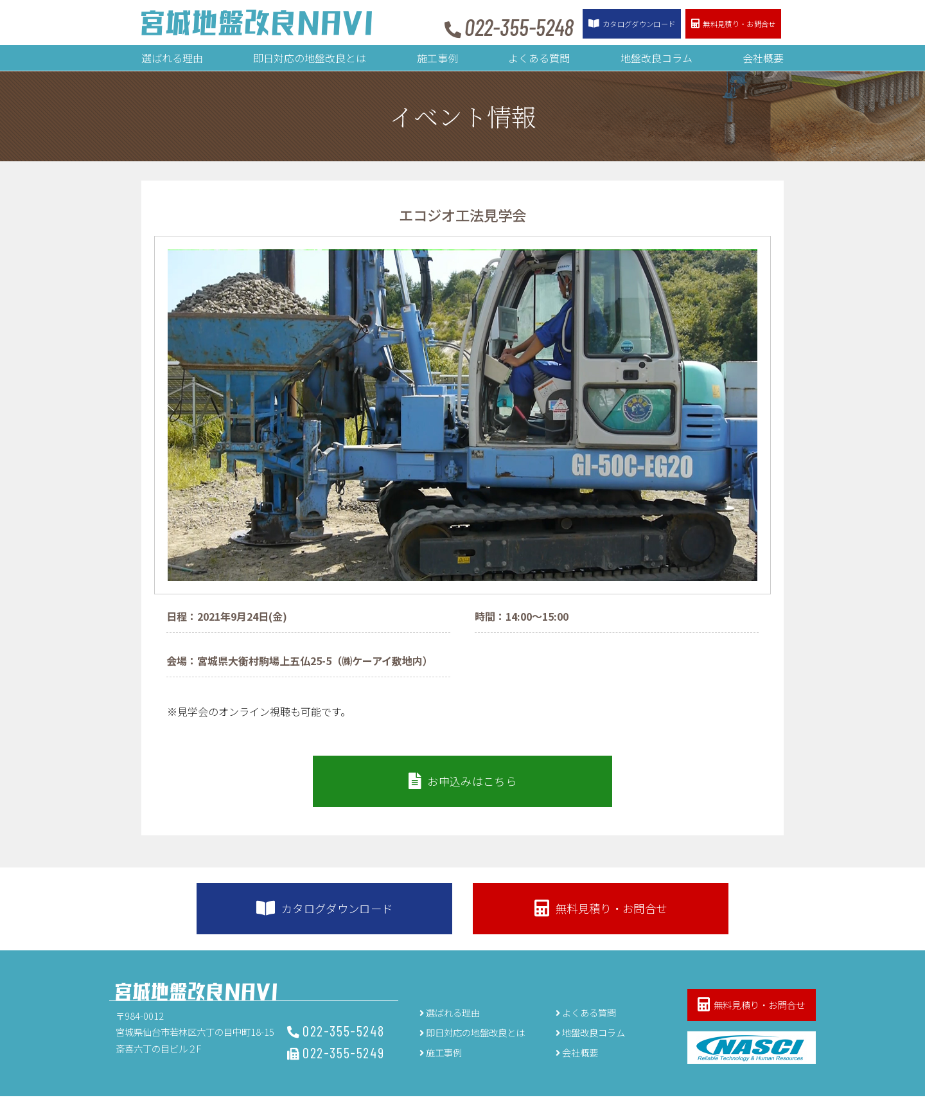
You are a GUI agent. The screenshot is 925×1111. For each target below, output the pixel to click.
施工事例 (437, 58)
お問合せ (724, 24)
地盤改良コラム (656, 58)
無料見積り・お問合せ (572, 920)
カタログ (603, 24)
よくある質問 (539, 58)
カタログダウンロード (353, 920)
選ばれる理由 (172, 58)
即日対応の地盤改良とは (309, 58)
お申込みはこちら (462, 785)
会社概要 (763, 58)
